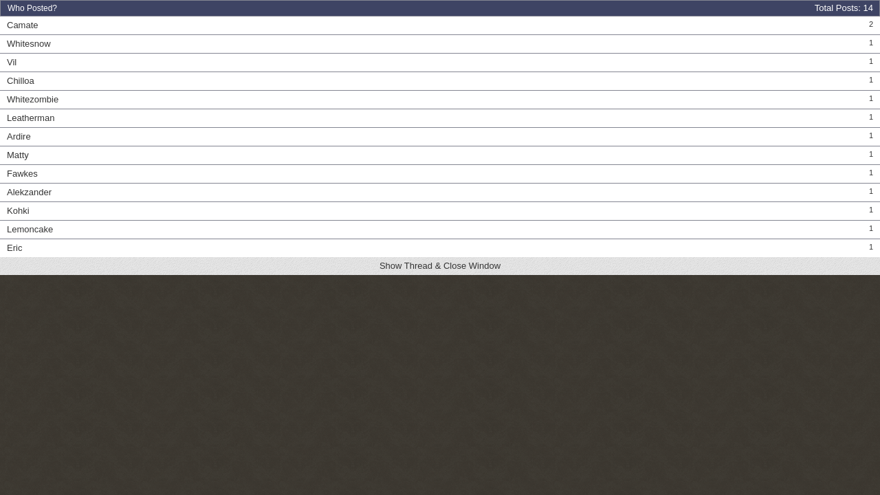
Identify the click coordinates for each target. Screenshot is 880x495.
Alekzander (29, 192)
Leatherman (30, 118)
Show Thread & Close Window (440, 266)
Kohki (18, 211)
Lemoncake (30, 229)
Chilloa (20, 81)
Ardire (19, 136)
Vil (11, 62)
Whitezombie (32, 99)
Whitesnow (29, 43)
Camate (22, 25)
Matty (18, 155)
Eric (14, 248)
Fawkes (22, 173)
